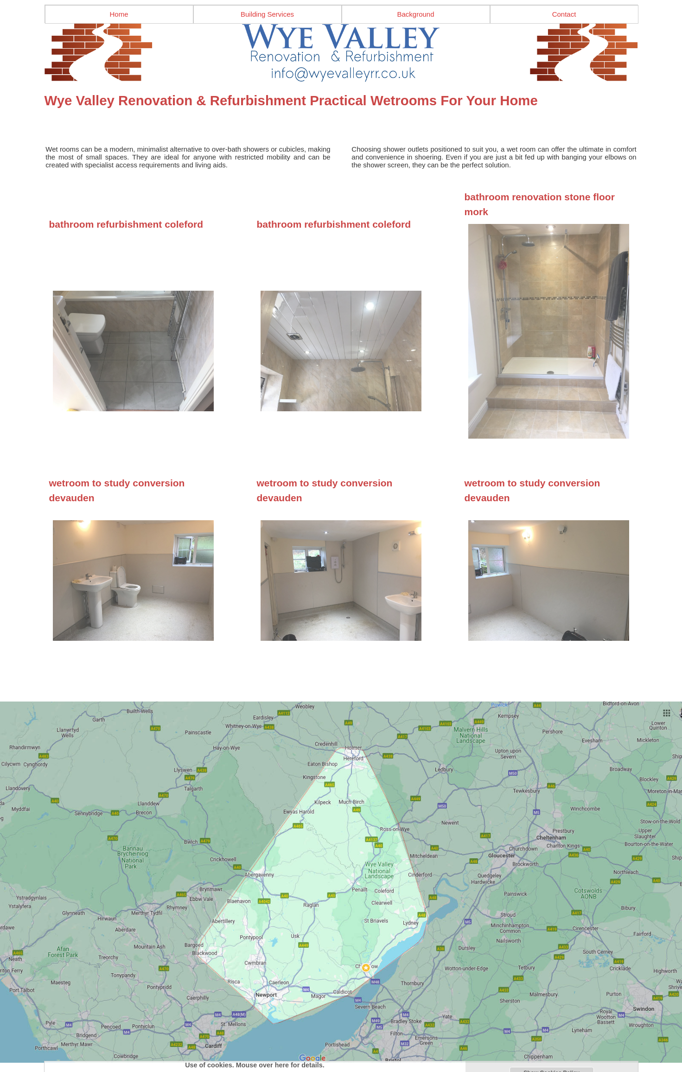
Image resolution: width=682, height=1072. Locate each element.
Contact (564, 14)
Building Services (267, 14)
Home (118, 14)
